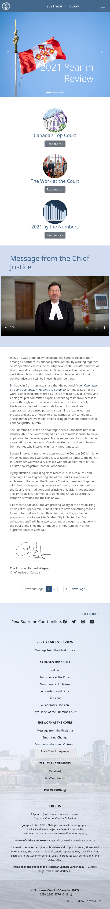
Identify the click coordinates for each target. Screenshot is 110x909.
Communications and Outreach (55, 744)
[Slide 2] (55, 92)
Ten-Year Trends (55, 778)
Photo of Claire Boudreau (30, 840)
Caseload (55, 771)
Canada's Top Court (55, 662)
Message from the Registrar (55, 730)
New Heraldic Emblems (55, 684)
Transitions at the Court (55, 677)
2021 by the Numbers (55, 763)
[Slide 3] (61, 92)
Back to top (91, 614)
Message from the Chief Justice (55, 650)
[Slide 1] (48, 92)
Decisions (55, 698)
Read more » (55, 144)
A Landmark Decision (55, 705)
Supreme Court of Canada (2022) (56, 890)
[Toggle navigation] (103, 6)
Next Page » (79, 589)
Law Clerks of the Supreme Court (55, 712)
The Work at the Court (55, 722)
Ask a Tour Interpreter (55, 751)
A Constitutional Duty (55, 691)
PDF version (53, 790)
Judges (55, 670)
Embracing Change (55, 737)
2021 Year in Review (62, 6)
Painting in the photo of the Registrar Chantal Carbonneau (49, 866)
